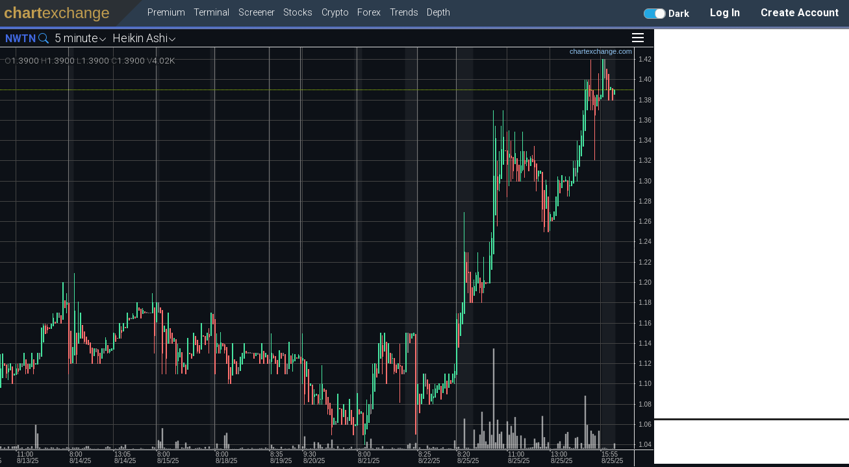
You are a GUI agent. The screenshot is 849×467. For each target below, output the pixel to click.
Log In (725, 12)
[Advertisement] (751, 223)
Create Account (800, 12)
